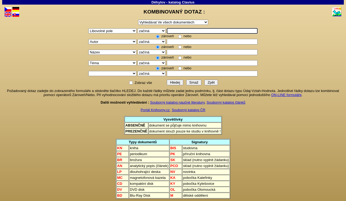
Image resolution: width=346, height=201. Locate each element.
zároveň (167, 36)
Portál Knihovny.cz (155, 110)
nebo (186, 36)
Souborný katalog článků (226, 102)
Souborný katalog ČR (188, 110)
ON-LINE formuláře (286, 95)
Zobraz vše (143, 83)
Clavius (188, 2)
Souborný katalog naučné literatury (177, 102)
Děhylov (158, 2)
